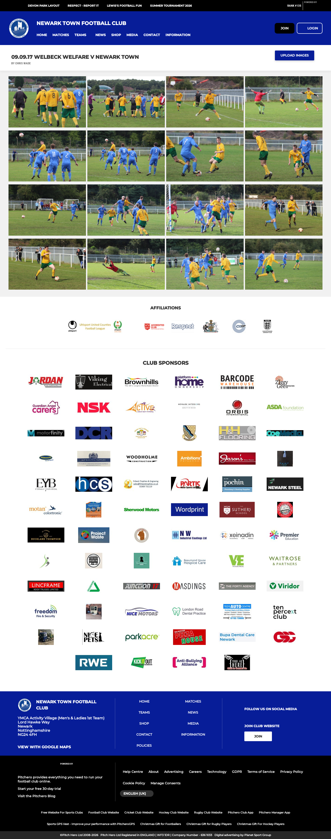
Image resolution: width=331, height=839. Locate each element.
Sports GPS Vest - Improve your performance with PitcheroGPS (91, 824)
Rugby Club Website (208, 812)
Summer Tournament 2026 (171, 5)
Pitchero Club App (240, 812)
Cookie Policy (134, 783)
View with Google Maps (44, 747)
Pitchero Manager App (274, 812)
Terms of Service (261, 772)
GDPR (237, 772)
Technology (216, 772)
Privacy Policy (291, 772)
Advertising (173, 772)
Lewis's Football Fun (124, 5)
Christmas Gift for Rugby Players (208, 824)
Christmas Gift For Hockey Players (260, 824)
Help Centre (133, 772)
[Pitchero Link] (313, 7)
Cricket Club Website (138, 812)
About (153, 772)
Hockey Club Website (173, 812)
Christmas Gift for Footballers (160, 824)
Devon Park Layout (43, 5)
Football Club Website (103, 812)
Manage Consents (165, 783)
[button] (42, 35)
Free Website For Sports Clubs (62, 812)
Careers (195, 772)
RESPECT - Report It (83, 5)
